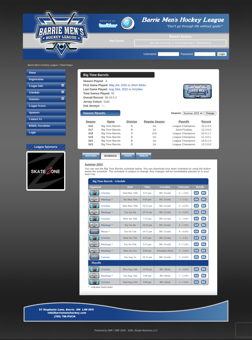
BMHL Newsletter (39, 125)
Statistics (34, 99)
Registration (36, 79)
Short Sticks (138, 85)
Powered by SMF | (104, 330)
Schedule (34, 92)
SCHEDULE (110, 156)
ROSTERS (90, 156)
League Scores (37, 105)
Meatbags (106, 199)
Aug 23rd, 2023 (118, 89)
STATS (127, 156)
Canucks (105, 257)
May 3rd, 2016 (118, 85)
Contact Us (35, 119)
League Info (36, 86)
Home (32, 72)
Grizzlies (137, 89)
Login (32, 132)
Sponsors (34, 112)
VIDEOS (143, 156)
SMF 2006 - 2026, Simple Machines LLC (136, 330)
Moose (104, 231)
